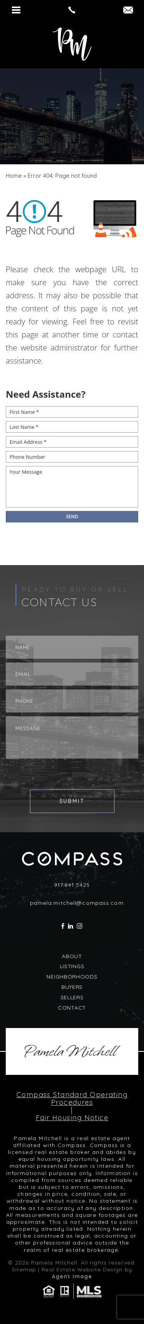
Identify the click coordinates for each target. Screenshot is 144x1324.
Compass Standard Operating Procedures (72, 1098)
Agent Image (72, 1276)
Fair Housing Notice (72, 1118)
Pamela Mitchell (69, 1051)
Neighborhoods (71, 976)
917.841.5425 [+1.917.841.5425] (72, 884)
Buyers (72, 986)
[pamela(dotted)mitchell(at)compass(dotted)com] (128, 10)
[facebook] (62, 926)
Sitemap (24, 1269)
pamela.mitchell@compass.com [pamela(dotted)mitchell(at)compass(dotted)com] (77, 902)
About (72, 956)
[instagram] (80, 926)
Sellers (72, 997)
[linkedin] (70, 926)
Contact (72, 1007)
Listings (72, 966)
